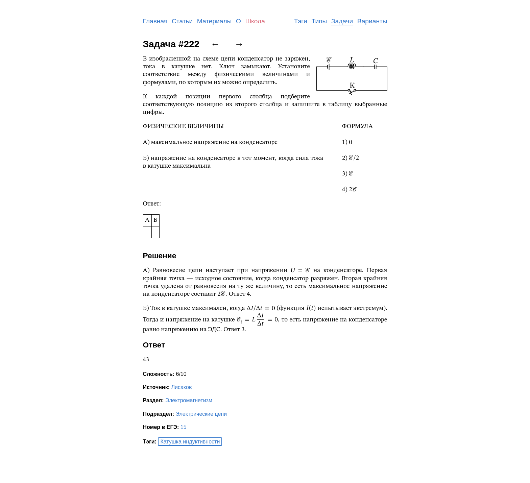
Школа (255, 21)
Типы (319, 21)
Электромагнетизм (188, 400)
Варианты (372, 21)
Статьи (182, 21)
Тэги (300, 21)
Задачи (342, 21)
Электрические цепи (201, 414)
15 (183, 427)
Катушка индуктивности (190, 441)
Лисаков (181, 387)
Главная (155, 21)
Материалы (214, 21)
